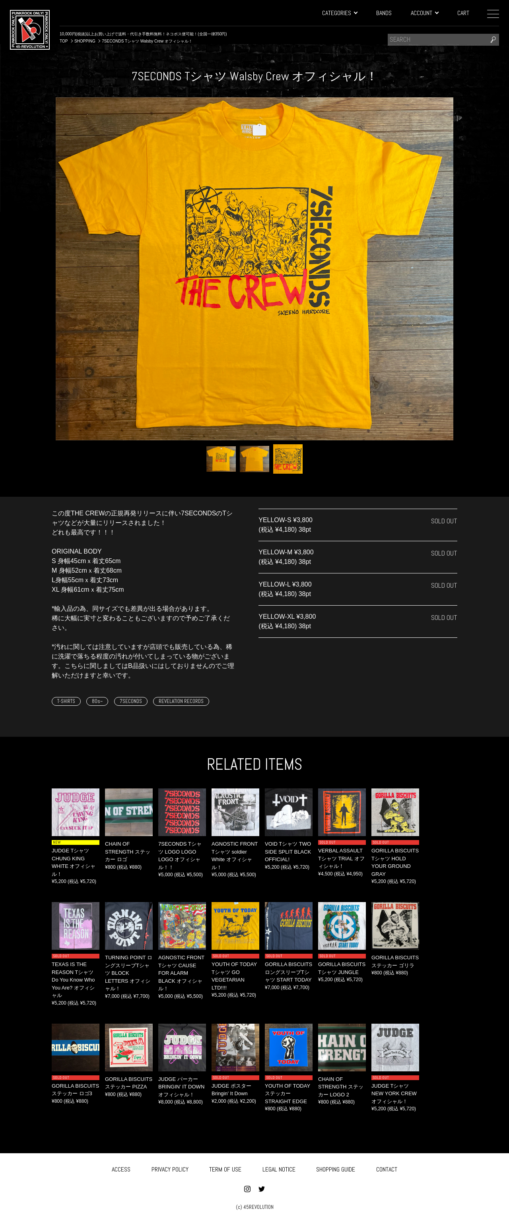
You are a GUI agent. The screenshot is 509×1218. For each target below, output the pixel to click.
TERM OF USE (225, 1168)
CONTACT (386, 1168)
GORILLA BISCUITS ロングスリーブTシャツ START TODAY (288, 972)
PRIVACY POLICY (170, 1168)
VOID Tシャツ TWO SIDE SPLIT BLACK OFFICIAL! (288, 851)
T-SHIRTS (66, 701)
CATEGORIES (339, 13)
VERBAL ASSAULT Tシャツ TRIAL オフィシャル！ (341, 858)
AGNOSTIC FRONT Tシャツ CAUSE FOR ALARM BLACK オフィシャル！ (181, 973)
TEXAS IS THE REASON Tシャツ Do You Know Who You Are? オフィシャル (73, 979)
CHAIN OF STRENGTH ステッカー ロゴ (127, 851)
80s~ (97, 701)
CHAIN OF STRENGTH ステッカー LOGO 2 (340, 1087)
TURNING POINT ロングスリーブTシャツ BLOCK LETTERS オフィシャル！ (128, 973)
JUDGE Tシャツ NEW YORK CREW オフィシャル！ (394, 1093)
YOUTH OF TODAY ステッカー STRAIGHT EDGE (287, 1093)
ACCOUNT (424, 13)
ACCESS (121, 1168)
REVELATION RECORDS (181, 701)
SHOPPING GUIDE (335, 1168)
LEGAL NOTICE (278, 1168)
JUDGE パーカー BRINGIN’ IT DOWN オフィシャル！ (181, 1087)
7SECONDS (131, 701)
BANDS (384, 13)
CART (463, 13)
